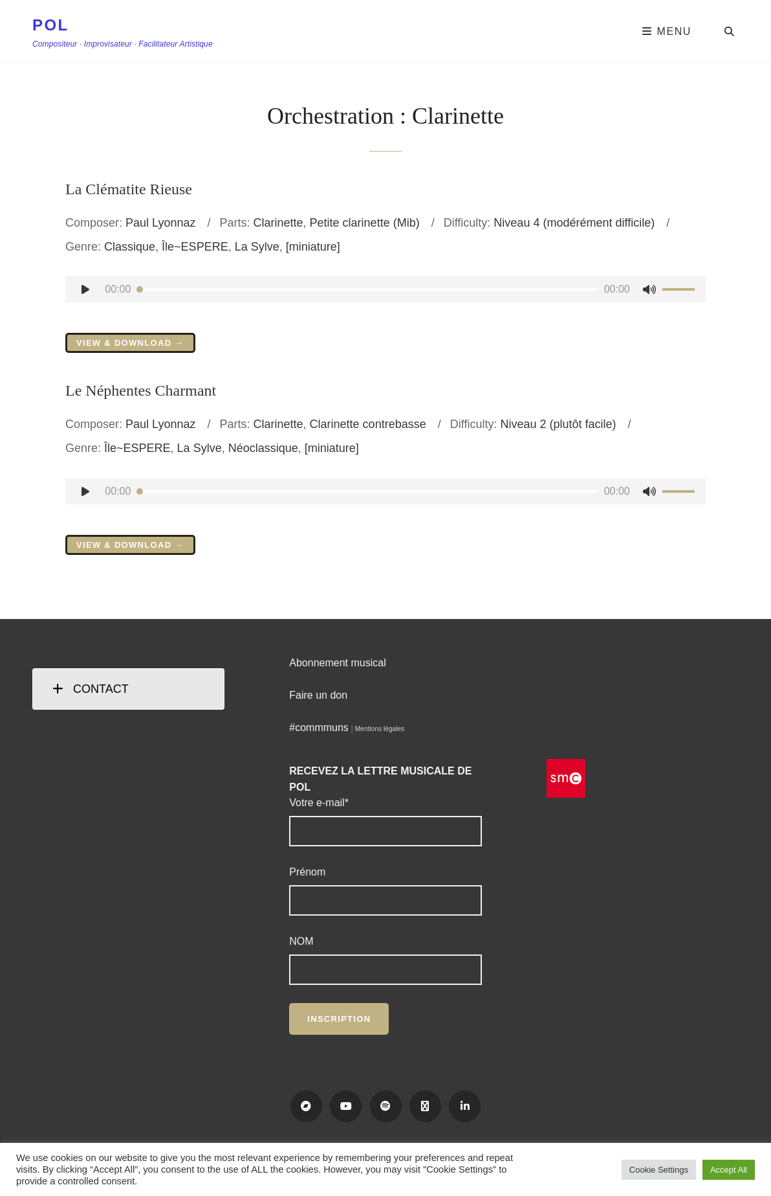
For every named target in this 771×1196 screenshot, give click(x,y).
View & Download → (130, 343)
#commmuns (319, 727)
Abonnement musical (337, 662)
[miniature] (313, 246)
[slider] (367, 289)
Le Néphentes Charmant (140, 390)
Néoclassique (263, 448)
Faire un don (318, 695)
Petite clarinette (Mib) (365, 222)
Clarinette (278, 222)
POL (50, 25)
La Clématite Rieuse (128, 189)
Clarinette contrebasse (368, 424)
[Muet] (649, 289)
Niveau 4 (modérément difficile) (574, 222)
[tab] (128, 689)
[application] (385, 289)
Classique (129, 246)
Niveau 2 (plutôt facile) (558, 424)
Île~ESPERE (195, 246)
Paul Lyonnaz (160, 222)
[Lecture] (85, 289)
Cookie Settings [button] (658, 1170)
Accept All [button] (728, 1170)
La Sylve (257, 246)
